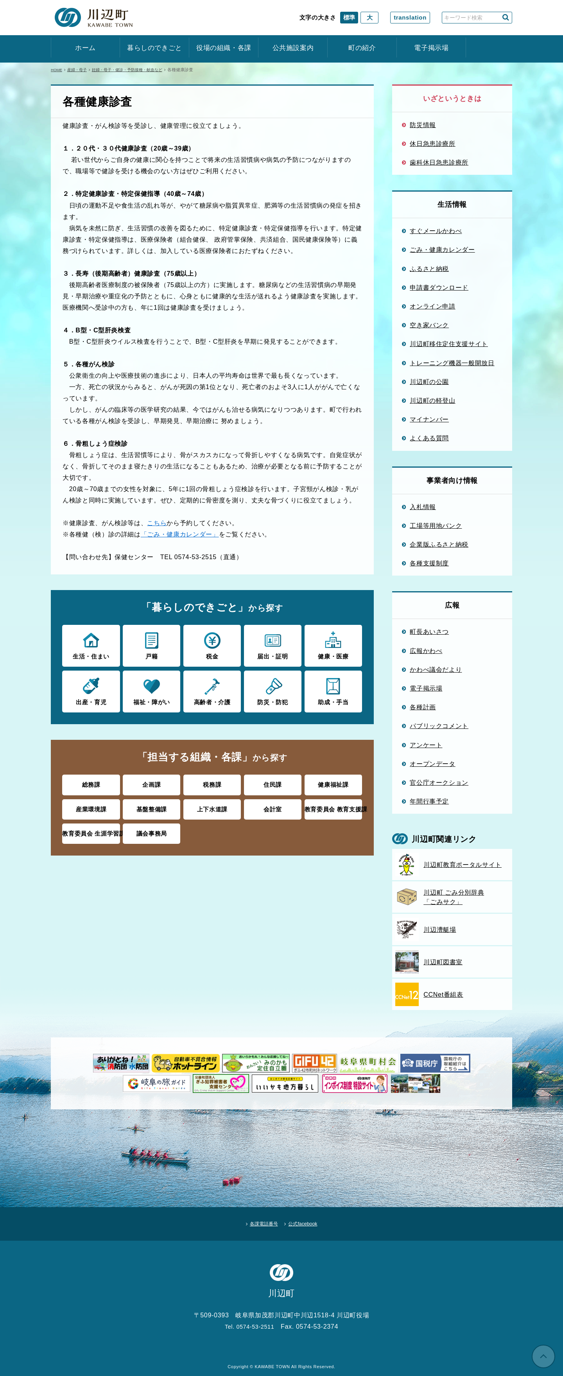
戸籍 (151, 645)
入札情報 (423, 506)
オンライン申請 (432, 306)
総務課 (91, 782)
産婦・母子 (80, 69)
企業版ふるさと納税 (439, 544)
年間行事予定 (429, 801)
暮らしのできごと (154, 48)
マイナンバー (429, 419)
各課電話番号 (258, 1221)
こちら (157, 522)
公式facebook (309, 1221)
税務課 (212, 782)
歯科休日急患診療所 (439, 162)
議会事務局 (151, 829)
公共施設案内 (293, 48)
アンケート (426, 744)
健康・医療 (333, 645)
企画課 (151, 782)
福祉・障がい (151, 690)
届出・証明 (272, 645)
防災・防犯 (272, 690)
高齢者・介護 (212, 690)
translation (410, 17)
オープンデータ (432, 763)
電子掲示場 (431, 48)
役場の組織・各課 (223, 48)
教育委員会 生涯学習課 (91, 829)
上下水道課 (212, 806)
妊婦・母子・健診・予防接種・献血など (135, 69)
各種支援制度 (429, 563)
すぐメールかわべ (436, 230)
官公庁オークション (439, 782)
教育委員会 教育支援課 (333, 806)
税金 (212, 645)
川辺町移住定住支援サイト (449, 343)
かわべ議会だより (436, 669)
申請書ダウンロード (439, 287)
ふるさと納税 (429, 268)
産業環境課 (91, 806)
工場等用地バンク (436, 525)
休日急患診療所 (432, 143)
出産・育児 (91, 690)
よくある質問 (429, 437)
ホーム (85, 48)
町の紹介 (362, 48)
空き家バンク (429, 324)
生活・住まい (91, 645)
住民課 (273, 782)
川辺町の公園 (429, 381)
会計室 (273, 806)
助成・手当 (333, 690)
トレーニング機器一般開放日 (452, 362)
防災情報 (423, 124)
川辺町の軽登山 (432, 400)
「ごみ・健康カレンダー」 (180, 534)
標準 (349, 17)
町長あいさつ (429, 631)
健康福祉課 (333, 782)
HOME (57, 69)
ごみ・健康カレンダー (442, 249)
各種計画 (423, 706)
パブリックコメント (439, 725)
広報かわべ (426, 650)
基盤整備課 (151, 806)
